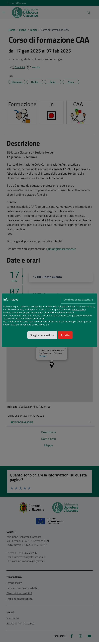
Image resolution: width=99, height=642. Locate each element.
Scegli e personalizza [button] (42, 335)
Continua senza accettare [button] (78, 300)
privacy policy (79, 309)
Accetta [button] (65, 335)
